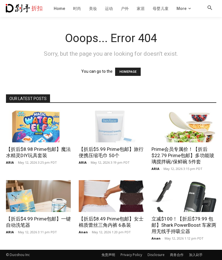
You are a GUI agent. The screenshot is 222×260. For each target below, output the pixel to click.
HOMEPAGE (127, 72)
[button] (210, 8)
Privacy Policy (131, 254)
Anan (83, 232)
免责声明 (108, 254)
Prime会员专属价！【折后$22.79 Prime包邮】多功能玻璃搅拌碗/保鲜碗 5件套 (183, 155)
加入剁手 (196, 254)
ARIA (10, 162)
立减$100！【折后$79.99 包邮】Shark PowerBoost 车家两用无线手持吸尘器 (184, 225)
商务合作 (177, 254)
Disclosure (156, 254)
